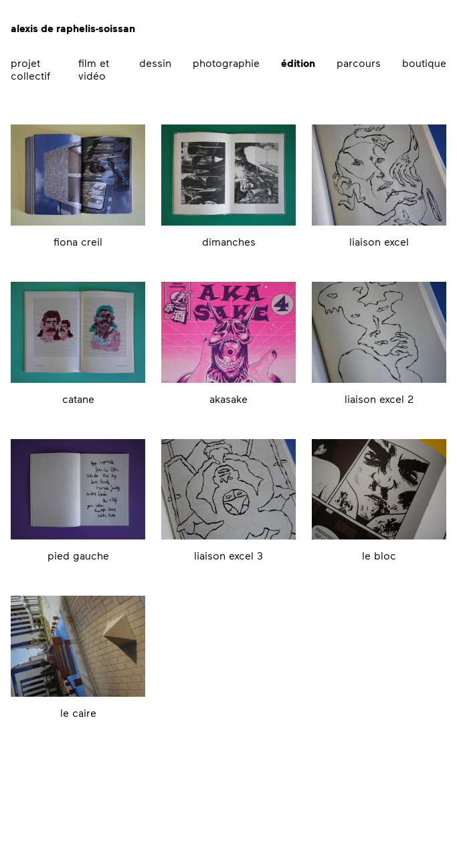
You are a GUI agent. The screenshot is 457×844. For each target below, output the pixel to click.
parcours (359, 62)
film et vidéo (93, 69)
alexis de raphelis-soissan (73, 28)
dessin (155, 62)
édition (298, 63)
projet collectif (30, 69)
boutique (424, 62)
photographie (226, 62)
